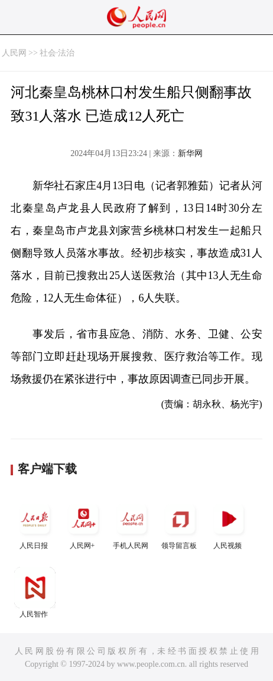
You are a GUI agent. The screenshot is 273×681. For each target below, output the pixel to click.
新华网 (190, 153)
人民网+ (83, 524)
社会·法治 (57, 52)
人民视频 (228, 524)
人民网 (14, 52)
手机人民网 (131, 524)
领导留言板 (180, 524)
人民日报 (35, 524)
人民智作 (35, 592)
